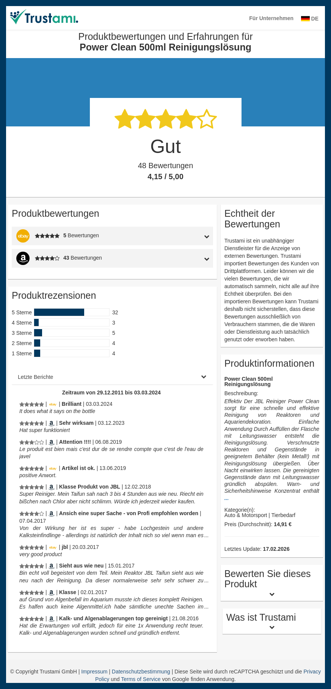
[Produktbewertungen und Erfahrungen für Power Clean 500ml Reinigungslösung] (31, 404)
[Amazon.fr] (51, 442)
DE (309, 19)
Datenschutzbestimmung (142, 672)
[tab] (186, 236)
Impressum (95, 672)
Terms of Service (140, 679)
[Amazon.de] (51, 423)
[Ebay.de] (52, 404)
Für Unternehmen (271, 18)
